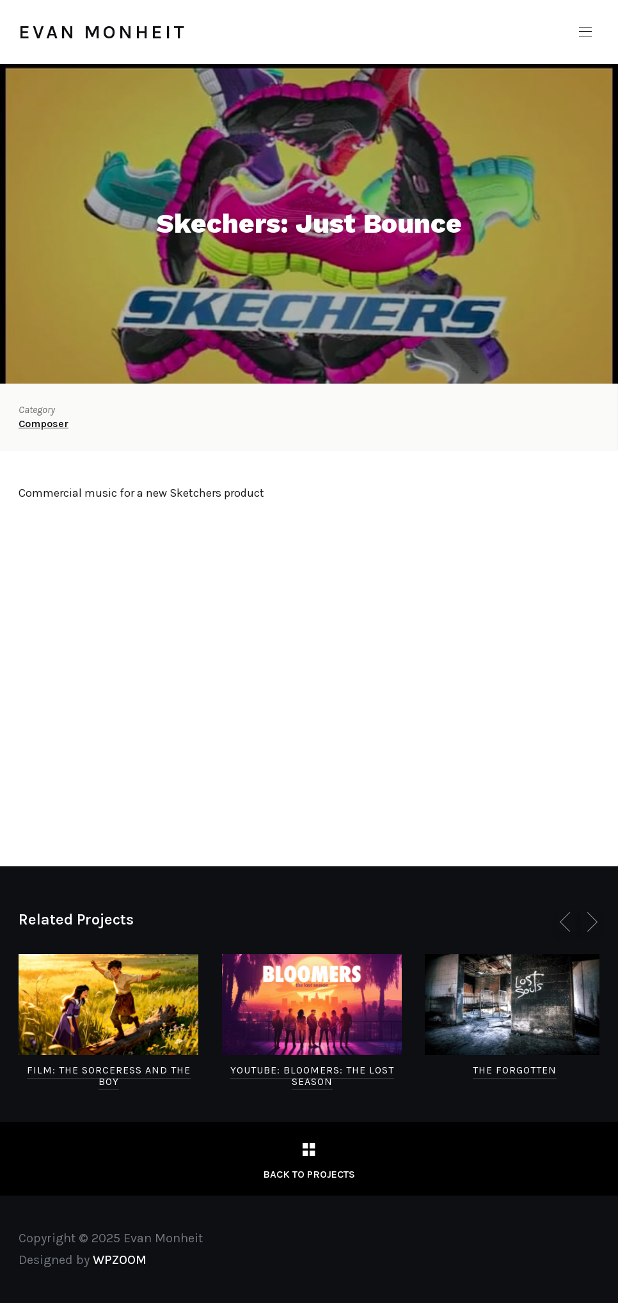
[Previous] (567, 922)
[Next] (589, 922)
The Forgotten (515, 1070)
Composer (43, 423)
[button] (585, 32)
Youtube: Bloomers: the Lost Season (312, 1076)
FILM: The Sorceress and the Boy (109, 1076)
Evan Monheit (103, 31)
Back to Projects (309, 1174)
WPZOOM (120, 1259)
